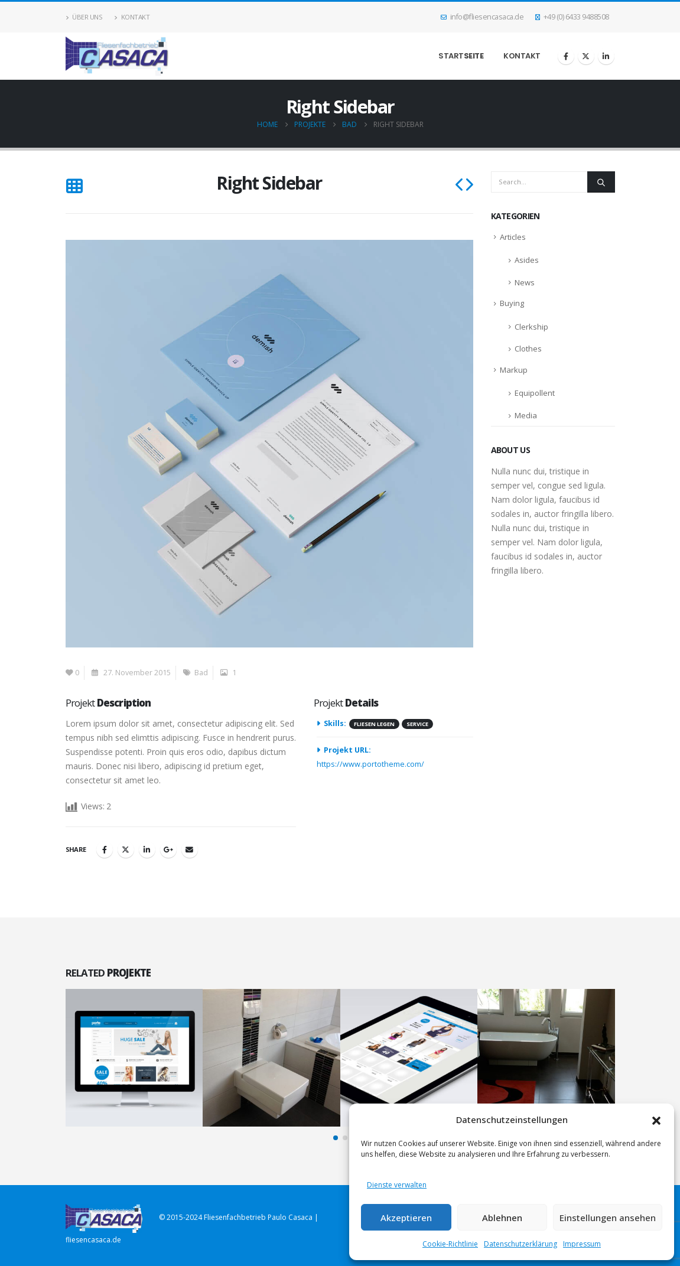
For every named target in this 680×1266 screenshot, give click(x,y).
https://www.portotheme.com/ (370, 764)
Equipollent (535, 393)
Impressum (582, 1244)
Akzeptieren (406, 1217)
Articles (513, 237)
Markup (514, 369)
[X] (586, 56)
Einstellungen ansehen (607, 1217)
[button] (656, 1119)
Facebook (104, 849)
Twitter (126, 849)
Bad (201, 673)
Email (189, 849)
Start (460, 55)
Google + (168, 849)
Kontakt (131, 16)
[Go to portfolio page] (134, 1058)
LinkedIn (147, 849)
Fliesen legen (374, 724)
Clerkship (531, 326)
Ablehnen (502, 1217)
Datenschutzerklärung (520, 1244)
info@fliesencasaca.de (482, 17)
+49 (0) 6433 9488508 (572, 17)
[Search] (600, 182)
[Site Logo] (117, 56)
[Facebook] (566, 56)
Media (526, 415)
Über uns (84, 16)
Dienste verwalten (397, 1185)
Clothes (528, 348)
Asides (527, 260)
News (525, 282)
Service (417, 724)
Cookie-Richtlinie (450, 1244)
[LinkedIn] (606, 56)
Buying (512, 303)
